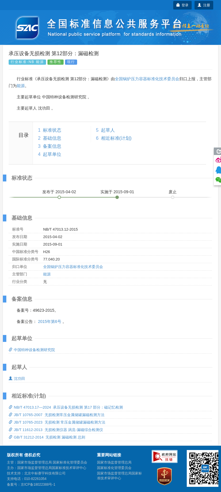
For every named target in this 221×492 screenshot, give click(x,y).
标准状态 (52, 130)
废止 (173, 191)
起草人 (108, 130)
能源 (21, 85)
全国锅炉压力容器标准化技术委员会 (147, 78)
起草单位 (52, 154)
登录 (182, 5)
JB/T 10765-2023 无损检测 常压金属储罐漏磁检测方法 (57, 422)
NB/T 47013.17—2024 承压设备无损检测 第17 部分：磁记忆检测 (66, 407)
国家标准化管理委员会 (114, 468)
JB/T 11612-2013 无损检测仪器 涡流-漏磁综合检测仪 (56, 430)
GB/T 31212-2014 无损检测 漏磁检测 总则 (47, 437)
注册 (204, 5)
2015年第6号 (49, 321)
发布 (59, 191)
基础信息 (52, 138)
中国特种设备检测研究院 (32, 350)
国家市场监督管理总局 (114, 462)
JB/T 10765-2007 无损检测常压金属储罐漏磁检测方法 (56, 415)
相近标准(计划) (116, 138)
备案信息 (52, 146)
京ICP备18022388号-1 (38, 485)
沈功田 (17, 378)
